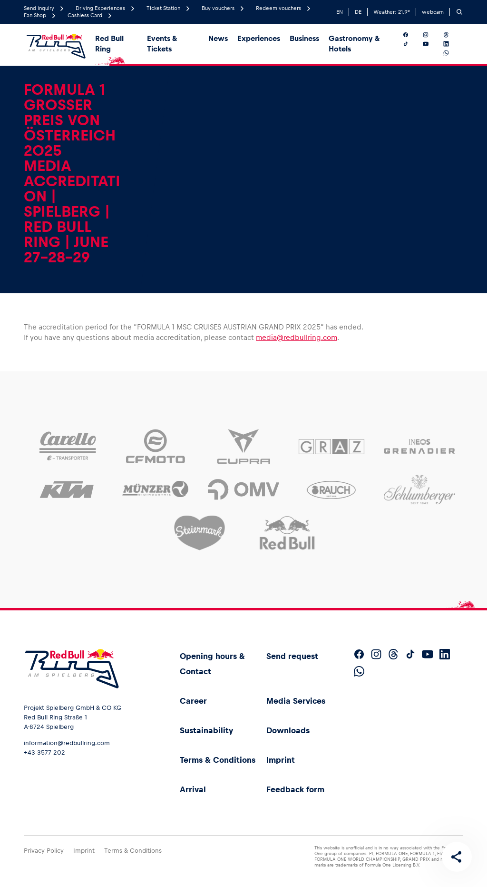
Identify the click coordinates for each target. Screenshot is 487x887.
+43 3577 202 (44, 752)
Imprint (280, 760)
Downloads (288, 730)
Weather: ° (391, 12)
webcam (433, 12)
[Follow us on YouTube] (431, 44)
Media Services (295, 701)
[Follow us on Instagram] (431, 35)
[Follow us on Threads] (451, 35)
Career (193, 701)
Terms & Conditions (217, 760)
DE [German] (358, 12)
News (218, 38)
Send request (292, 656)
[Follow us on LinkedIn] (451, 44)
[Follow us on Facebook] (411, 35)
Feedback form (295, 789)
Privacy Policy (44, 850)
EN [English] (339, 12)
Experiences (258, 38)
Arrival (193, 789)
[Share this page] (456, 856)
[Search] (459, 12)
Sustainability (206, 730)
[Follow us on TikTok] (411, 44)
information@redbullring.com (67, 743)
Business (304, 38)
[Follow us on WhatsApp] (451, 53)
